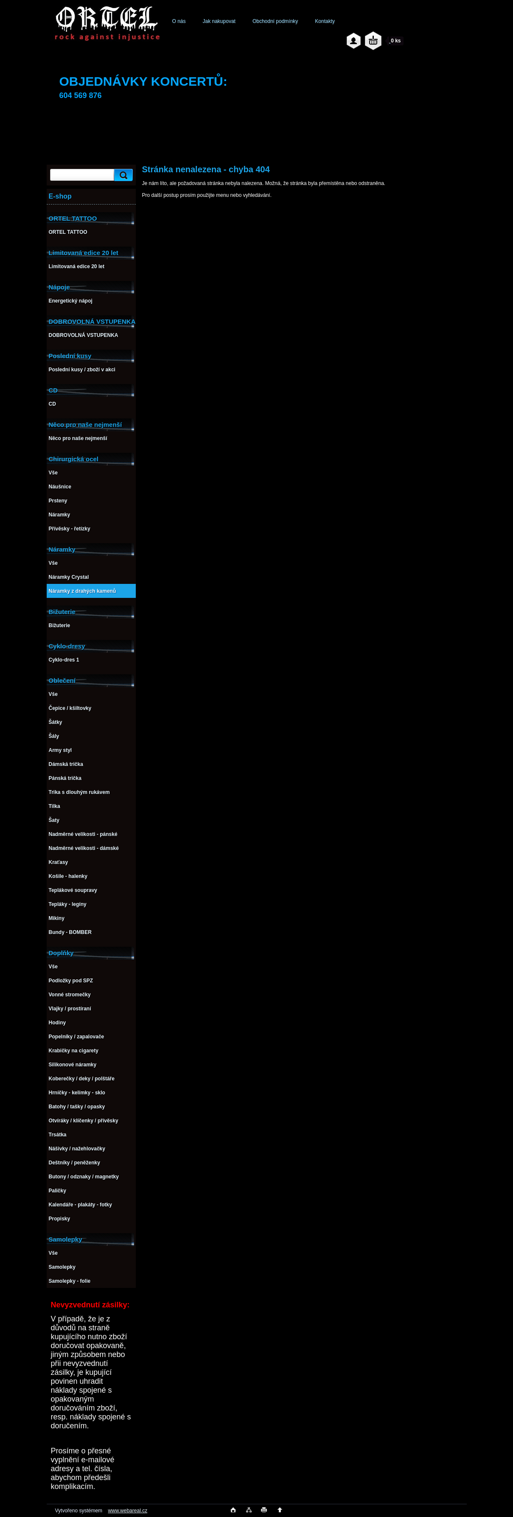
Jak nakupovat (219, 21)
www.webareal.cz (127, 1511)
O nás (179, 21)
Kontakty (325, 21)
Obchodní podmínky (275, 21)
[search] (122, 175)
